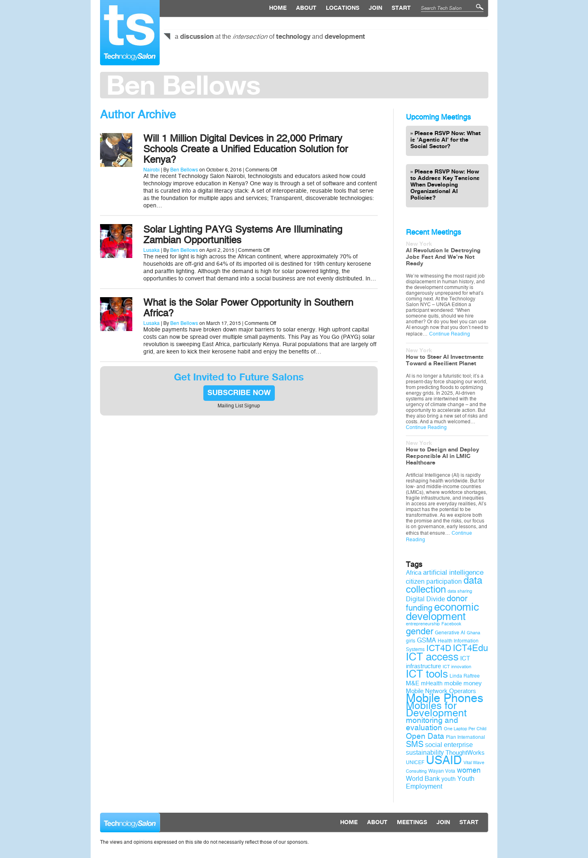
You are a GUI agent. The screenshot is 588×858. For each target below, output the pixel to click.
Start (401, 8)
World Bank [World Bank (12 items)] (423, 778)
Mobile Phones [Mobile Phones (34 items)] (444, 698)
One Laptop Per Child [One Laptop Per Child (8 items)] (465, 728)
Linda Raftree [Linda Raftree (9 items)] (465, 676)
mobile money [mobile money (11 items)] (463, 683)
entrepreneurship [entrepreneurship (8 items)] (423, 624)
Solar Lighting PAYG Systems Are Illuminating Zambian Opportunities (242, 235)
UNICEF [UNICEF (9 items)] (415, 762)
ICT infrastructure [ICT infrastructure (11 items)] (438, 662)
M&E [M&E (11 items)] (412, 683)
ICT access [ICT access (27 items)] (432, 656)
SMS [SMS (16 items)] (414, 744)
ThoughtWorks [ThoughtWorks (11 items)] (465, 752)
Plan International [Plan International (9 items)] (465, 737)
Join (375, 8)
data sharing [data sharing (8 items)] (460, 591)
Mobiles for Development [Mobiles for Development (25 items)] (436, 709)
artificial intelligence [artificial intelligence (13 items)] (453, 572)
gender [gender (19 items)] (419, 631)
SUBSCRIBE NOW (239, 393)
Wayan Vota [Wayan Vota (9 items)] (441, 771)
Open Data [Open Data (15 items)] (425, 736)
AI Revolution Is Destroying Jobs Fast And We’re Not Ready (443, 257)
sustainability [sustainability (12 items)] (425, 752)
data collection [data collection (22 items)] (444, 585)
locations (342, 8)
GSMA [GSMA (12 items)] (426, 640)
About (306, 8)
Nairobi (151, 170)
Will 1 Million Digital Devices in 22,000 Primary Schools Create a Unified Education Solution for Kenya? (245, 149)
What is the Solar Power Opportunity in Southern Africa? (248, 308)
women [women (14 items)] (469, 770)
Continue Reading (449, 334)
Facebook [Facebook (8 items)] (451, 624)
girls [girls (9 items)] (410, 641)
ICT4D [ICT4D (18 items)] (438, 648)
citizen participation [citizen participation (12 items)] (434, 581)
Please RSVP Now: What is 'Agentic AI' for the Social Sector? (445, 140)
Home (278, 8)
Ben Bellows (184, 170)
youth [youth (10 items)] (448, 779)
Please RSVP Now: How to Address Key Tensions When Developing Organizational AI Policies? (445, 185)
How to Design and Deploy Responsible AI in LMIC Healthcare (442, 456)
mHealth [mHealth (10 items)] (432, 683)
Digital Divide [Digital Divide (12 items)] (425, 599)
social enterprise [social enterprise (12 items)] (449, 745)
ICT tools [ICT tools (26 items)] (427, 674)
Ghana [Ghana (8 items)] (473, 633)
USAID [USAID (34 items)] (444, 760)
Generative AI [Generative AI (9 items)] (450, 633)
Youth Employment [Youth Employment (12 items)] (440, 782)
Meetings (412, 822)
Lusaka (151, 250)
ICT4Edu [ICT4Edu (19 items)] (470, 648)
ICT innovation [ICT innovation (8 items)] (457, 666)
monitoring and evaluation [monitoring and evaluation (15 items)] (432, 724)
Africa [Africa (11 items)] (413, 572)
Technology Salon (130, 32)
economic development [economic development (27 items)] (442, 611)
